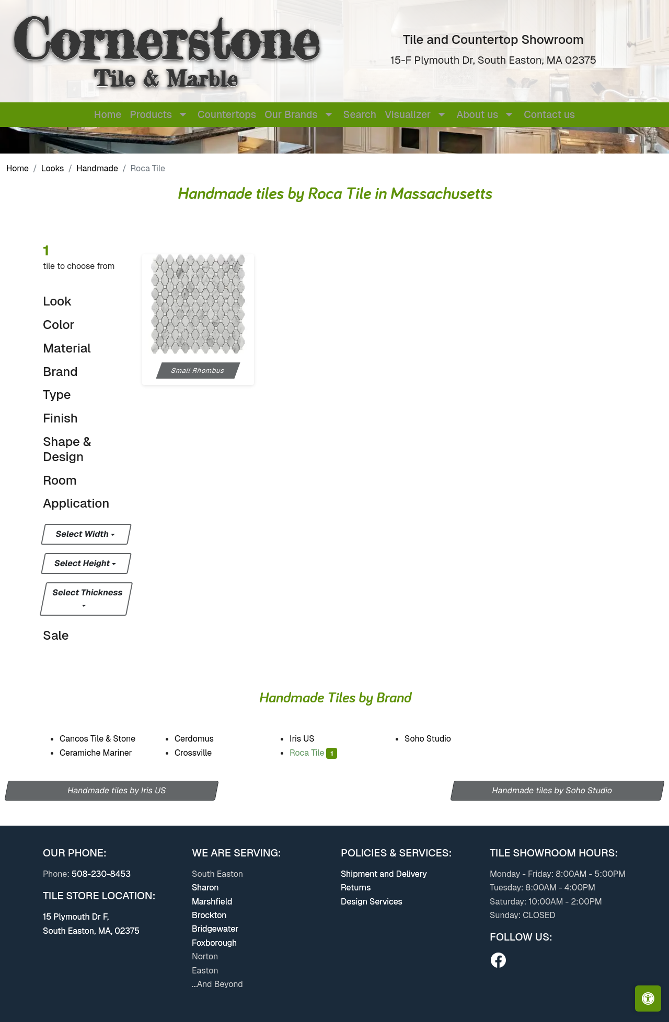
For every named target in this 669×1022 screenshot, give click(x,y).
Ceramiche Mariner (104, 752)
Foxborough (214, 942)
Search (359, 114)
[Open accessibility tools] (648, 998)
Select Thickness (87, 592)
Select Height (83, 563)
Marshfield (212, 901)
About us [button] (477, 114)
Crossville (202, 752)
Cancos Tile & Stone (107, 738)
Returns (356, 887)
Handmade (97, 168)
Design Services (371, 901)
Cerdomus (201, 738)
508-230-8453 (101, 873)
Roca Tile (313, 752)
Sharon (205, 887)
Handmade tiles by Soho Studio (552, 790)
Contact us (549, 114)
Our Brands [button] (290, 114)
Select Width (82, 533)
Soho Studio (435, 738)
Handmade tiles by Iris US (116, 790)
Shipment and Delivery (384, 873)
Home (107, 114)
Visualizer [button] (408, 114)
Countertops (227, 114)
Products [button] (151, 114)
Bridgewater (215, 928)
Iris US (308, 738)
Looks (52, 168)
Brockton (209, 915)
